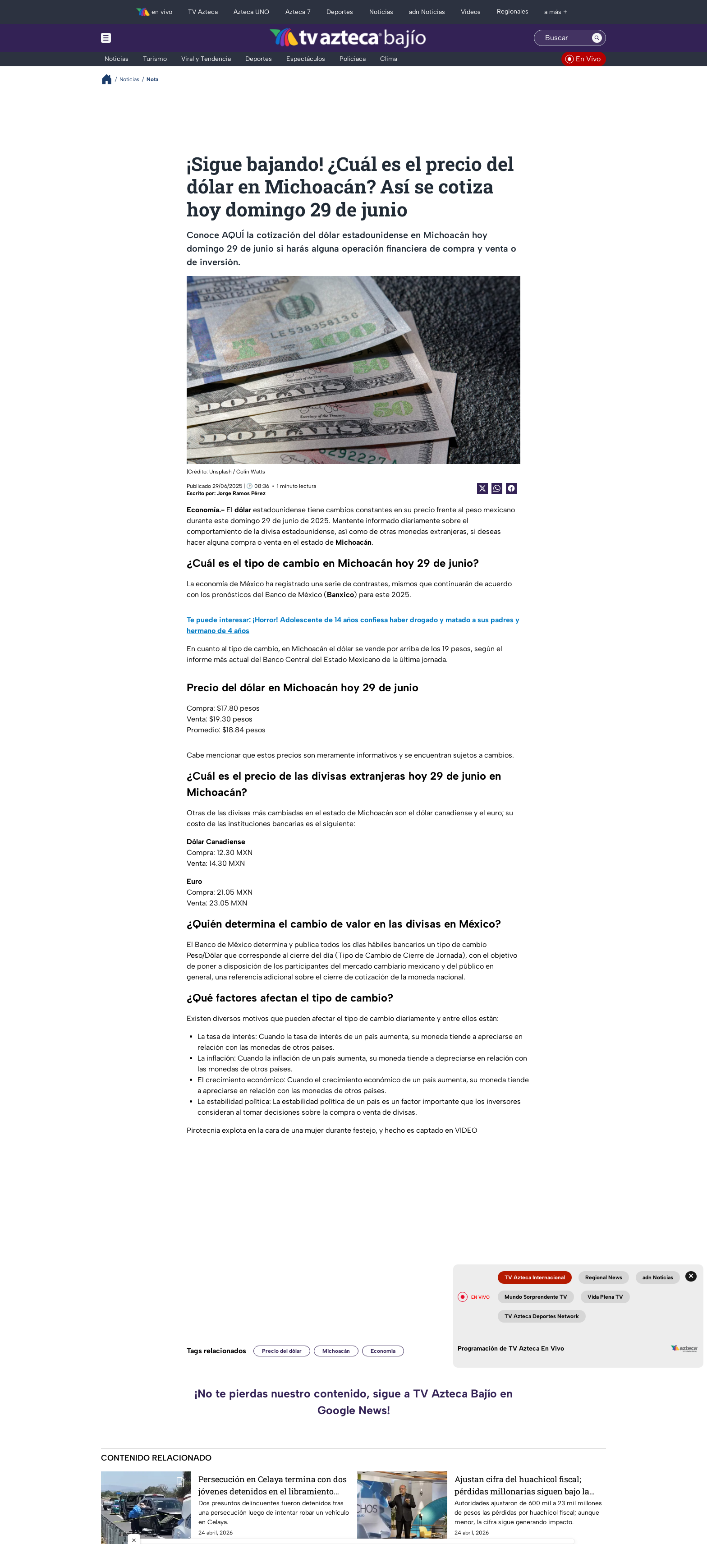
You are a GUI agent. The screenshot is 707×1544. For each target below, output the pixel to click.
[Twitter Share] (482, 488)
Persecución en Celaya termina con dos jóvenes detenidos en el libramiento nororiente (272, 1485)
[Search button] (597, 38)
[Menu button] (137, 38)
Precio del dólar (282, 1351)
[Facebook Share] (511, 488)
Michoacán (336, 1351)
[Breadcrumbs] (110, 79)
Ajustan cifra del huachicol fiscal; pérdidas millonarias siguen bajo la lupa (521, 1485)
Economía (383, 1351)
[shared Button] (496, 488)
